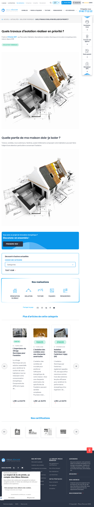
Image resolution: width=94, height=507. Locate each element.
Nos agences (52, 485)
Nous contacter (53, 482)
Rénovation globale (36, 462)
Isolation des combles (37, 465)
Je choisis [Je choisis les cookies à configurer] (11, 498)
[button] (76, 366)
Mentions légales (8, 504)
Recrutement (43, 3)
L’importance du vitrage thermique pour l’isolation (19, 351)
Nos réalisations (20, 3)
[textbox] (12, 264)
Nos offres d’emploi (54, 468)
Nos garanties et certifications (53, 464)
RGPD (16, 504)
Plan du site (24, 504)
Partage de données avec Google (13, 489)
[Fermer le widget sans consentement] (10, 473)
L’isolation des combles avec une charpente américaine (39, 352)
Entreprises (28, 3)
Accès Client (66, 2)
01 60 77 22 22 (85, 11)
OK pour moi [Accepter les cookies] (31, 498)
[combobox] (40, 264)
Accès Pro (77, 2)
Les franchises (11, 3)
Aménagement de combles (39, 468)
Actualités (35, 3)
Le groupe (4, 3)
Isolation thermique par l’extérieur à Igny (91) (60, 352)
